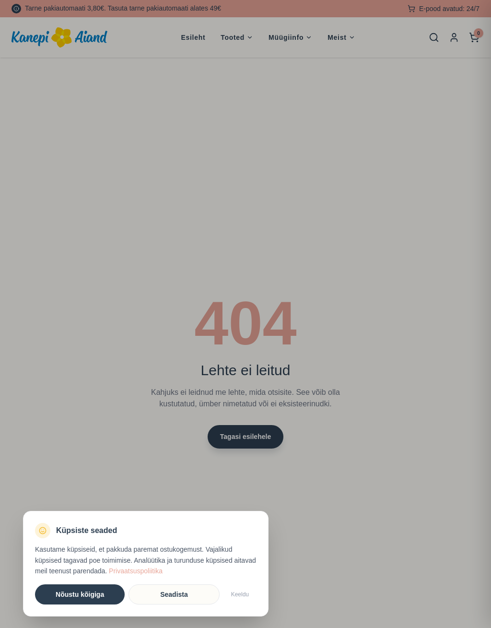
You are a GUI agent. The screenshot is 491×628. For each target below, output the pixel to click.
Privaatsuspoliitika (136, 571)
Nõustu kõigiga (80, 594)
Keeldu (240, 594)
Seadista (174, 594)
